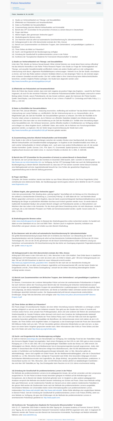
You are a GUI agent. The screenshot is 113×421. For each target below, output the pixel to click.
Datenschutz (58, 419)
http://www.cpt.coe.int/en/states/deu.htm (26, 162)
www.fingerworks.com (20, 184)
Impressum (50, 419)
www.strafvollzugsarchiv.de (26, 221)
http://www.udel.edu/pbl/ (31, 390)
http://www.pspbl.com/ (52, 398)
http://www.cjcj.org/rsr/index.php (44, 329)
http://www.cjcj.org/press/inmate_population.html (30, 263)
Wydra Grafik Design (69, 419)
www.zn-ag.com (26, 246)
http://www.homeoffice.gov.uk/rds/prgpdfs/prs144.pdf (31, 81)
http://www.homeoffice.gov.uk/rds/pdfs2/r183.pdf (29, 130)
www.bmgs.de (32, 339)
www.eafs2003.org (30, 415)
